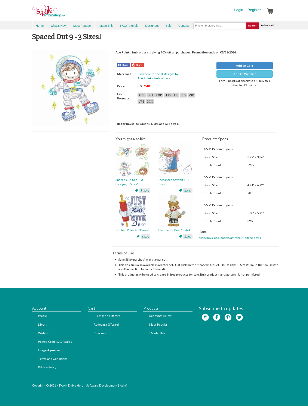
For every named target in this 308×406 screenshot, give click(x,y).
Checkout (100, 333)
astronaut (237, 237)
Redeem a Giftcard (106, 324)
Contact (183, 25)
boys (209, 237)
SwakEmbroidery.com (64, 12)
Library (42, 324)
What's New (58, 25)
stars (257, 237)
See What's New (160, 315)
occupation (221, 237)
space (249, 237)
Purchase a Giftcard (107, 315)
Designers (152, 25)
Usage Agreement (50, 350)
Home (40, 25)
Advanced (267, 25)
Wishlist (43, 333)
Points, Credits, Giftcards (55, 341)
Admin (124, 385)
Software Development (101, 385)
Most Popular (82, 25)
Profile (42, 315)
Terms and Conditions (53, 358)
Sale (169, 25)
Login (238, 10)
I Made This (105, 25)
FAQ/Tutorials (129, 25)
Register (254, 10)
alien (202, 237)
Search (252, 25)
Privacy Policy (47, 367)
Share (125, 65)
